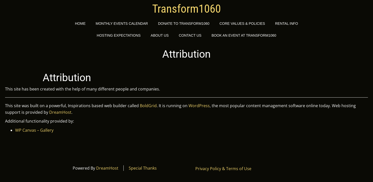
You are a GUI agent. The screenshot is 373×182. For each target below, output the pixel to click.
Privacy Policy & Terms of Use (223, 168)
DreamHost (60, 112)
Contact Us (190, 35)
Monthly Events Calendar (122, 23)
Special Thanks (143, 168)
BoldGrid (148, 105)
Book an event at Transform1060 (243, 35)
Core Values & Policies (242, 23)
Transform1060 (186, 9)
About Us (160, 35)
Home (80, 23)
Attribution (67, 78)
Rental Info (286, 23)
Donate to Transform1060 (183, 23)
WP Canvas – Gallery (34, 130)
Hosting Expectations (119, 35)
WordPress (199, 105)
